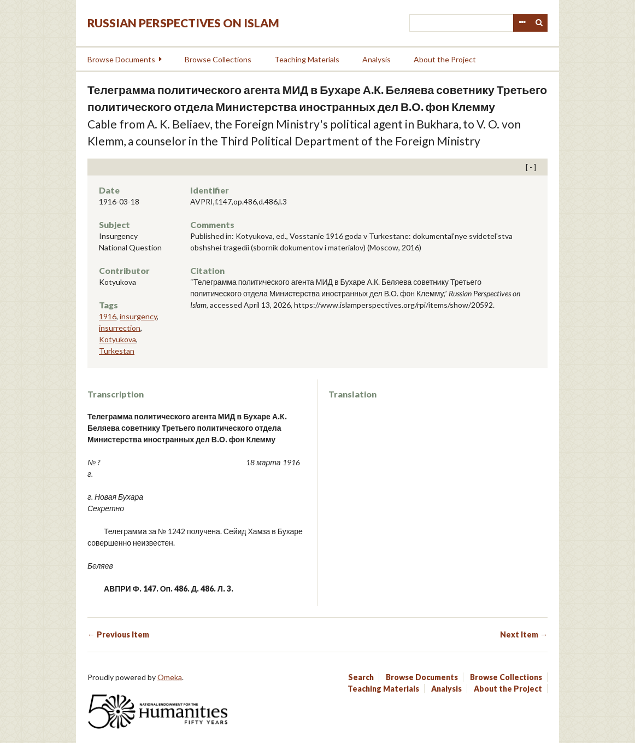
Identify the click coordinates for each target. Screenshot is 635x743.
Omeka (169, 677)
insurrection (119, 327)
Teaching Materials (306, 59)
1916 (107, 316)
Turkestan (116, 350)
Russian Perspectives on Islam (183, 23)
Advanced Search (522, 23)
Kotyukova (117, 339)
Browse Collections (218, 59)
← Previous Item (118, 634)
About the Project (445, 59)
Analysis (376, 59)
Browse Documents (121, 59)
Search (539, 23)
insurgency (138, 316)
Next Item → (524, 634)
